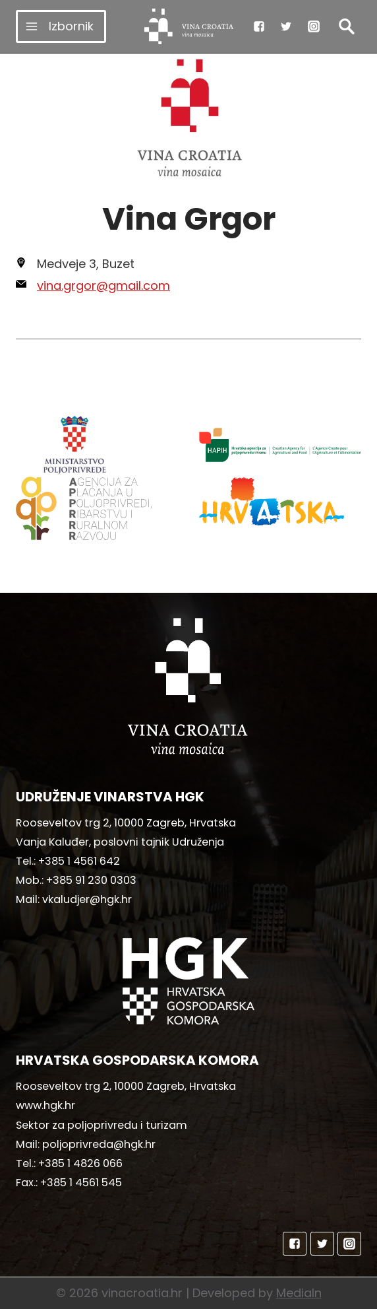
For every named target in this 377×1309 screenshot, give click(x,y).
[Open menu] (61, 26)
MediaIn (299, 1293)
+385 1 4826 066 (80, 1163)
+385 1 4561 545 (81, 1182)
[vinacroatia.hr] (188, 26)
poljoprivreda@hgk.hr (99, 1144)
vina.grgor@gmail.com (103, 285)
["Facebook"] (259, 26)
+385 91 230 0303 (91, 880)
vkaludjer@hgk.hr (87, 899)
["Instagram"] (314, 26)
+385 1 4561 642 (79, 861)
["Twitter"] (286, 26)
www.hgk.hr (45, 1105)
